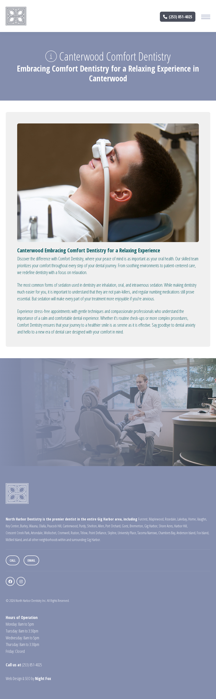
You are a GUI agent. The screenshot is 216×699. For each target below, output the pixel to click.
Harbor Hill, (181, 525)
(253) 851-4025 (177, 16)
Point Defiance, (98, 532)
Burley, (24, 525)
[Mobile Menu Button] (205, 17)
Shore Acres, (166, 525)
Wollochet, (50, 532)
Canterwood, (70, 525)
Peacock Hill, (54, 525)
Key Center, (12, 525)
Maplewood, (156, 519)
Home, (192, 519)
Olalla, (42, 525)
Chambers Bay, (167, 532)
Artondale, (37, 532)
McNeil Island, (14, 539)
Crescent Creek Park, (18, 532)
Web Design (14, 678)
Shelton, (92, 525)
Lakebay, (182, 519)
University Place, (127, 532)
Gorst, (125, 525)
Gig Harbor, (151, 525)
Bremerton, (137, 525)
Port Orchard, (113, 525)
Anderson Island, (186, 532)
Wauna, (33, 525)
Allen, (101, 525)
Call (13, 560)
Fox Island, (203, 532)
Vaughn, (202, 519)
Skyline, (112, 532)
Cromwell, (64, 532)
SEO (27, 678)
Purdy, (82, 525)
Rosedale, (171, 519)
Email (31, 560)
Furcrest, (143, 519)
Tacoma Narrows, (147, 532)
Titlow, (84, 532)
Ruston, (75, 532)
